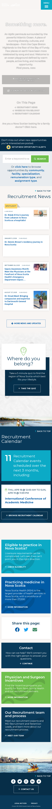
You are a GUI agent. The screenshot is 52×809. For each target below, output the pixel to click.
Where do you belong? (27, 110)
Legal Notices (21, 803)
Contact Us (27, 789)
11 (8, 458)
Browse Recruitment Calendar (26, 515)
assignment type (26, 180)
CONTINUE (27, 664)
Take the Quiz (28, 388)
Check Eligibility (17, 567)
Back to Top (44, 191)
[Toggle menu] (46, 5)
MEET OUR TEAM (16, 736)
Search (41, 159)
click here (21, 166)
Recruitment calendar (27, 114)
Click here (30, 127)
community (36, 170)
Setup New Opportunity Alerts (29, 147)
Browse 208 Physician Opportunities (27, 80)
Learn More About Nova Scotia (27, 91)
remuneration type (23, 177)
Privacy (34, 803)
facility (16, 173)
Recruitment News (27, 107)
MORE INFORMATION (18, 607)
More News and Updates (27, 323)
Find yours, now (25, 68)
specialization (31, 173)
